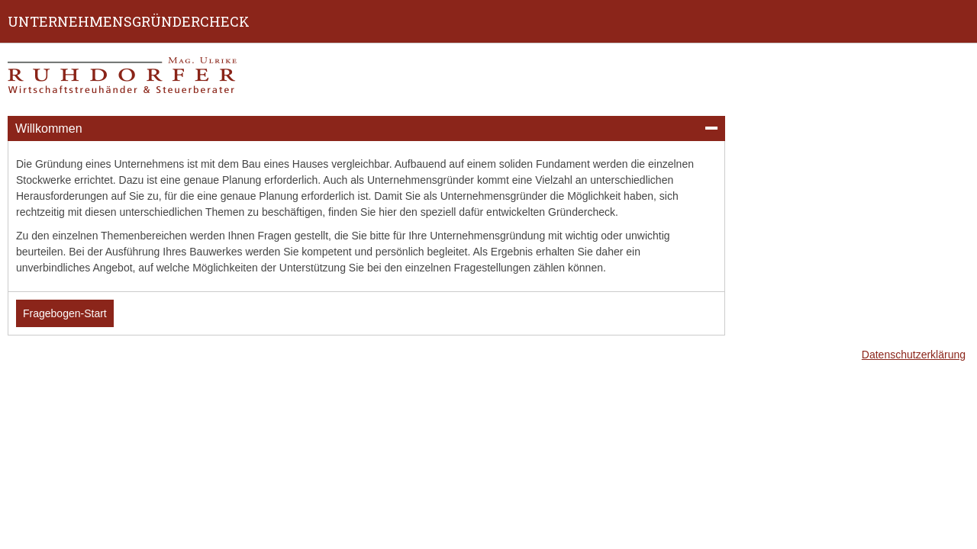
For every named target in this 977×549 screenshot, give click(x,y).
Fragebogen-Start (65, 313)
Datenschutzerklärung (914, 354)
